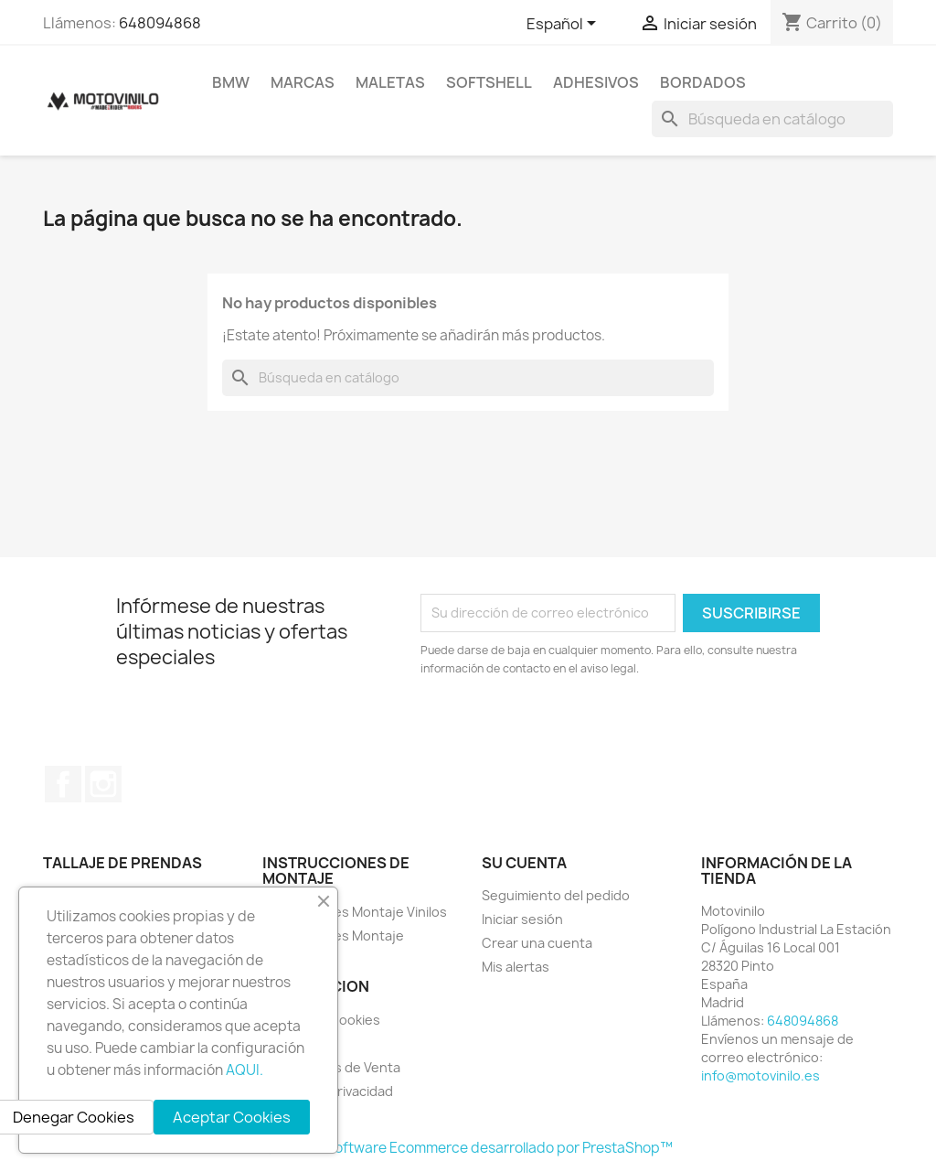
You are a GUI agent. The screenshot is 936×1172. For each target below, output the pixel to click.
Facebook (63, 784)
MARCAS (303, 82)
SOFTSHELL (489, 82)
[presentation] (573, 728)
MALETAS (390, 82)
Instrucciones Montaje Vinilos (354, 911)
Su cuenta (524, 863)
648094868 (160, 23)
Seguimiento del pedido (556, 895)
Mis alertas (515, 966)
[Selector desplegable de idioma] (564, 25)
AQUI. (244, 1070)
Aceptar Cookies (232, 1117)
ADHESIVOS (596, 82)
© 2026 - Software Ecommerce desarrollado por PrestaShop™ (468, 1147)
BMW (231, 82)
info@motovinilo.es (760, 1075)
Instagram (103, 784)
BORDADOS (703, 82)
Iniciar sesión (522, 919)
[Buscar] (772, 119)
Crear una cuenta (537, 943)
